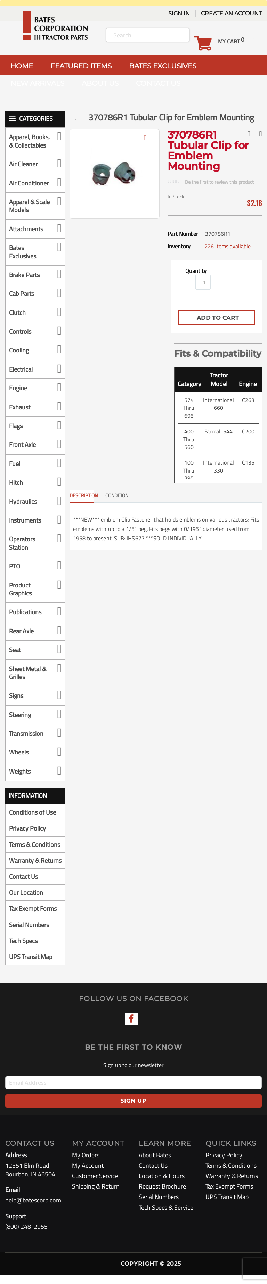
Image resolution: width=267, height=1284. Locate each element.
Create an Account (231, 13)
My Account (88, 1174)
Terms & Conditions (34, 844)
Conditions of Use (32, 812)
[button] (145, 143)
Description (82, 495)
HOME (21, 66)
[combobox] (147, 35)
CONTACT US (158, 83)
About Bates (155, 1163)
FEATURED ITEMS (81, 66)
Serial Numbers (29, 933)
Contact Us (23, 885)
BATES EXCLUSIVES (162, 66)
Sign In (179, 13)
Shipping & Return (96, 1195)
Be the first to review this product (219, 181)
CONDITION (116, 495)
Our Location (26, 901)
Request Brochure (162, 1195)
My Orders (85, 1163)
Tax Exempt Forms (33, 917)
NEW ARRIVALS (37, 83)
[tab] (87, 496)
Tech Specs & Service (166, 1216)
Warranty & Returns (24, 865)
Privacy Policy (27, 828)
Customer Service (95, 1184)
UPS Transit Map (30, 965)
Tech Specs (23, 949)
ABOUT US (100, 83)
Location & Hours (162, 1184)
